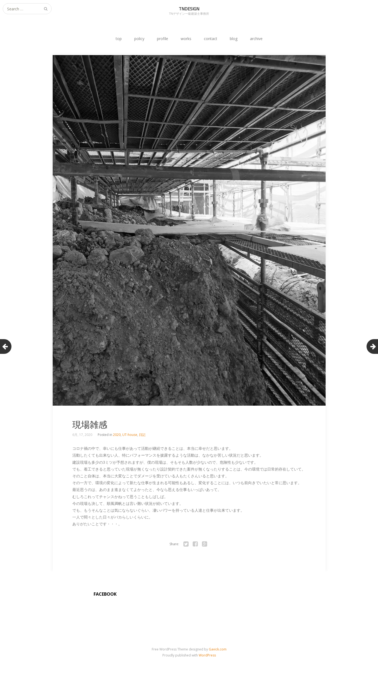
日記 (142, 434)
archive (256, 38)
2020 (117, 434)
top (119, 38)
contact (210, 38)
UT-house (129, 434)
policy (139, 38)
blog (233, 38)
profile (162, 38)
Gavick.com (218, 649)
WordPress (207, 655)
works (186, 38)
